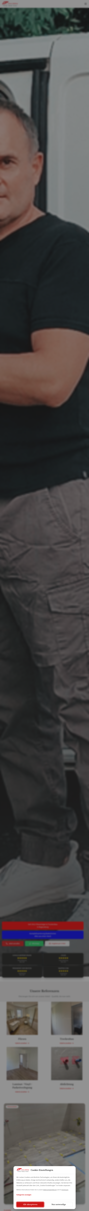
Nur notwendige (58, 1204)
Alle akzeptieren (30, 1204)
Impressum (64, 1190)
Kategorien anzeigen (24, 1195)
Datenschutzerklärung (50, 1190)
